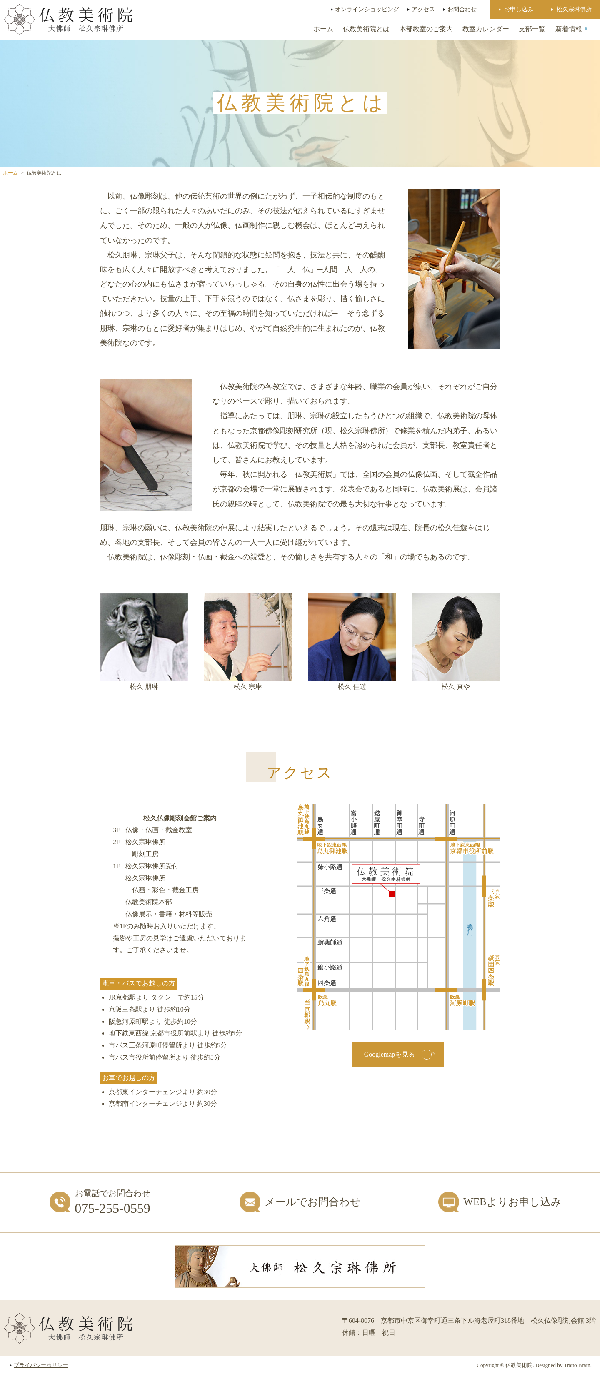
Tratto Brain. (578, 1365)
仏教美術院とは (366, 28)
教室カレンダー (485, 28)
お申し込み (518, 9)
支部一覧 (532, 28)
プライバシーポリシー (41, 1365)
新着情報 (568, 28)
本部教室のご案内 (426, 28)
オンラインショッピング (367, 9)
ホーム (323, 28)
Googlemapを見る (398, 1055)
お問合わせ (462, 9)
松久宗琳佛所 (574, 9)
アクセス (423, 9)
